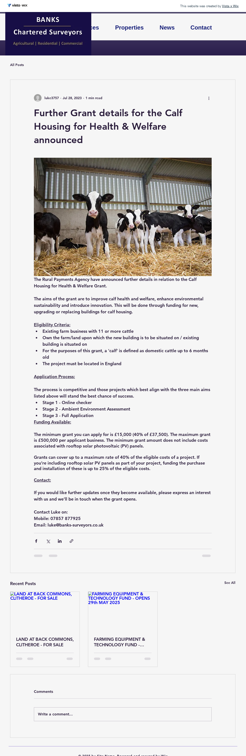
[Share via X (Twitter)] (48, 541)
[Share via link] (71, 541)
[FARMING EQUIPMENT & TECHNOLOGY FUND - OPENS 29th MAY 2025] (122, 611)
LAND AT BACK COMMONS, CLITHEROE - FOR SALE (45, 641)
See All (229, 583)
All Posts (17, 65)
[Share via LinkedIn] (59, 541)
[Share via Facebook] (36, 541)
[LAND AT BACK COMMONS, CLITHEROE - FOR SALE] (45, 611)
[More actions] (209, 98)
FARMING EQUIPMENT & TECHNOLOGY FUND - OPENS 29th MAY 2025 (119, 641)
